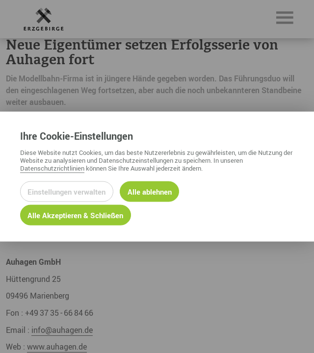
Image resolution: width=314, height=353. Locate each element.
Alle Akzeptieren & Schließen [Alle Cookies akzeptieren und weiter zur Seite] (75, 215)
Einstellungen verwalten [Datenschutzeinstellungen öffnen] (66, 191)
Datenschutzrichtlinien (52, 167)
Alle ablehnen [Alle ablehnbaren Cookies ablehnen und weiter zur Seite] (150, 191)
